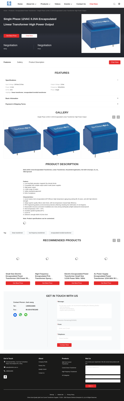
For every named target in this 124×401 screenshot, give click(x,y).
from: (60, 324)
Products (11, 10)
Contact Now (64, 345)
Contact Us (41, 373)
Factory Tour (42, 365)
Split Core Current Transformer (66, 363)
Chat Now (29, 36)
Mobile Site (60, 394)
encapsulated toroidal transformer (61, 233)
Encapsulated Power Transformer (26, 10)
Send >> (91, 386)
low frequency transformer (37, 233)
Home (5, 10)
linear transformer (17, 233)
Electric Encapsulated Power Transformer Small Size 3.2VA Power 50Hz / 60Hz (76, 276)
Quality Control (42, 369)
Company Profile (43, 362)
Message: (61, 301)
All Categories (65, 375)
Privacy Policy (70, 394)
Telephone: (61, 334)
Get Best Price (11, 36)
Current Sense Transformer (69, 367)
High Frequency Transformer (69, 371)
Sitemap (52, 394)
